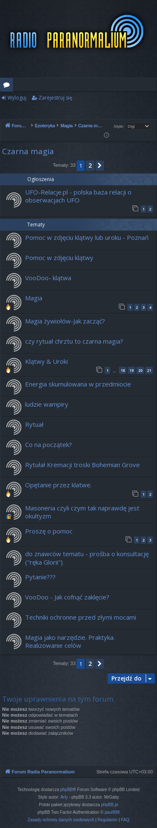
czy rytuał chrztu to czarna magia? (74, 341)
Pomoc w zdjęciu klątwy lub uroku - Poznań (87, 237)
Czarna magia (28, 151)
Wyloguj (17, 97)
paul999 (112, 812)
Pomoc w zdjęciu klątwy (59, 257)
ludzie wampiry (46, 404)
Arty (64, 797)
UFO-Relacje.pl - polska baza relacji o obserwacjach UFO (78, 196)
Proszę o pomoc (48, 531)
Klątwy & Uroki (46, 361)
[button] (99, 165)
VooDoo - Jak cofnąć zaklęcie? (67, 597)
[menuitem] (61, 820)
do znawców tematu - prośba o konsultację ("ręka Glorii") (87, 557)
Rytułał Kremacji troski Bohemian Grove (82, 464)
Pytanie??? (40, 577)
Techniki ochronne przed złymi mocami (80, 617)
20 (140, 370)
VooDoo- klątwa (48, 277)
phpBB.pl (109, 804)
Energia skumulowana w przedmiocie (78, 384)
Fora (8, 86)
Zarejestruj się (55, 97)
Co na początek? (48, 444)
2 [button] (90, 165)
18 (123, 370)
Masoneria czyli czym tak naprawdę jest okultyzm (82, 512)
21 (149, 370)
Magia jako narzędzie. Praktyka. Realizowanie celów (70, 641)
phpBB (66, 789)
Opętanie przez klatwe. (58, 485)
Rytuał (34, 424)
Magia (33, 298)
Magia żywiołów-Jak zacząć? (65, 321)
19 (131, 370)
